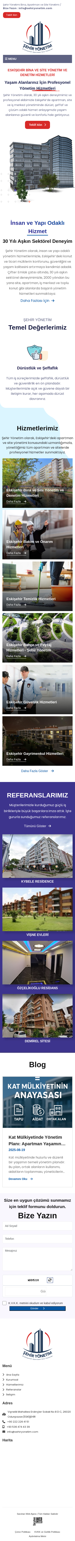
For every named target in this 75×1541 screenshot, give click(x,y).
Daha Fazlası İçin (37, 300)
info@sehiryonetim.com (35, 8)
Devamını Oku (21, 1179)
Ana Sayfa (12, 1374)
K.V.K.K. (13, 1303)
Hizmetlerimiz (14, 1384)
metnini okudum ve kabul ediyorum (35, 1303)
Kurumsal (12, 1379)
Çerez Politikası (23, 1532)
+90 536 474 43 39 (18, 1426)
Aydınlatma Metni (37, 1536)
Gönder (37, 1308)
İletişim (10, 1394)
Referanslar (13, 1389)
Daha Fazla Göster (37, 771)
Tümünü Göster (37, 826)
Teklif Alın (37, 124)
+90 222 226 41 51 (18, 1421)
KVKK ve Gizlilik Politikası (47, 1532)
